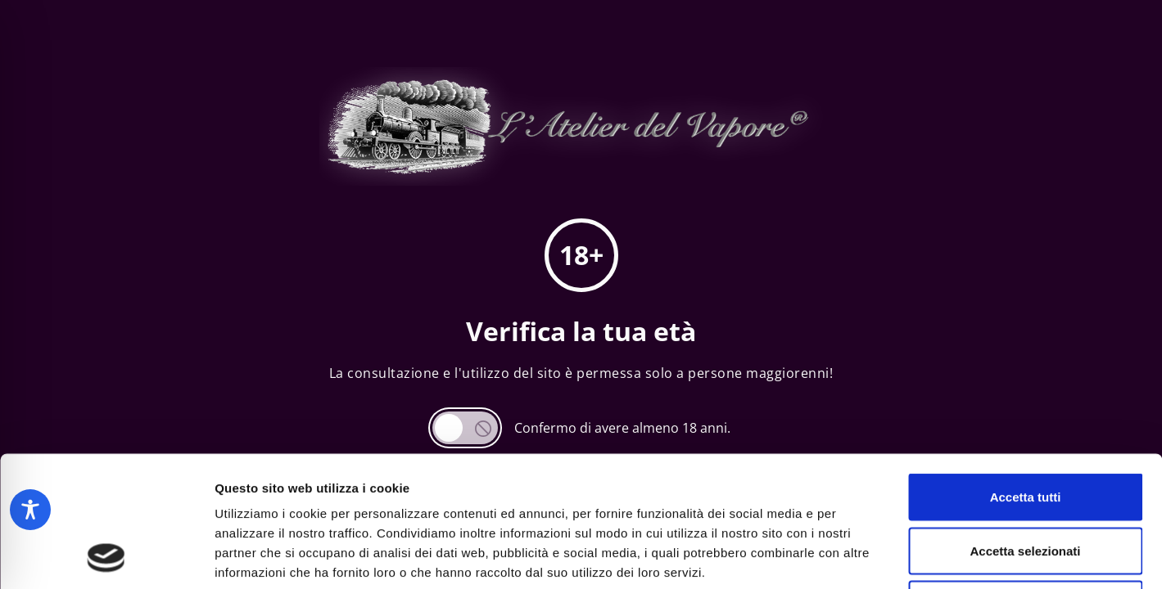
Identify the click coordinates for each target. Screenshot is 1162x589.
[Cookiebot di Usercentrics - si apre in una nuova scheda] (106, 557)
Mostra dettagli (861, 557)
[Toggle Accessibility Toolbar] (30, 510)
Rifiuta (1025, 481)
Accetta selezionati (1025, 428)
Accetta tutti (1025, 374)
